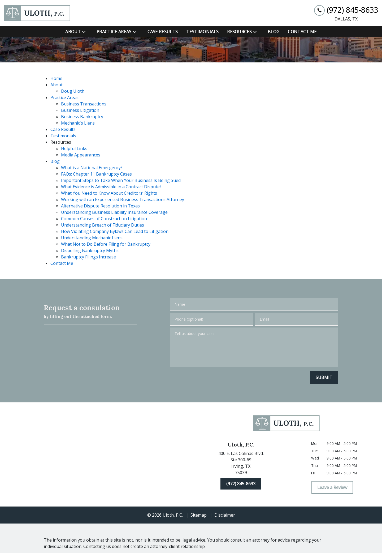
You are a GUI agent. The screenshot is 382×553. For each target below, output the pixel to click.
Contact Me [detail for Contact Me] (61, 263)
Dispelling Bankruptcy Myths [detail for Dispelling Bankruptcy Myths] (90, 250)
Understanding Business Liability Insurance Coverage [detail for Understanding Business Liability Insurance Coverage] (114, 212)
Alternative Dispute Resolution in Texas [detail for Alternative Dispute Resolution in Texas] (100, 206)
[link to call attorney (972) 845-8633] (346, 10)
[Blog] (273, 31)
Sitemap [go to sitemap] (198, 515)
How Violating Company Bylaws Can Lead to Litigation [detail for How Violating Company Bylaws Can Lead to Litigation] (114, 231)
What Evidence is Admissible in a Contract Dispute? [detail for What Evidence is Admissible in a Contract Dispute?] (111, 187)
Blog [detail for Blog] (55, 161)
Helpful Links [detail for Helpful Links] (74, 148)
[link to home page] (37, 13)
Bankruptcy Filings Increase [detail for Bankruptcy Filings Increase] (88, 257)
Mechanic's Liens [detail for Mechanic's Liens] (78, 123)
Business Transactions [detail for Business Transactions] (83, 104)
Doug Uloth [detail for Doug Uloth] (72, 91)
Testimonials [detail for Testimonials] (63, 136)
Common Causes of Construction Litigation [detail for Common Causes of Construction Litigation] (104, 219)
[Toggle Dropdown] (85, 31)
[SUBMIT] (324, 377)
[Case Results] (162, 31)
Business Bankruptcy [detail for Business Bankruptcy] (82, 117)
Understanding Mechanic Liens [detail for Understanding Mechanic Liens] (92, 238)
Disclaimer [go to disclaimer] (224, 515)
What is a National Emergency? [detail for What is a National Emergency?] (92, 168)
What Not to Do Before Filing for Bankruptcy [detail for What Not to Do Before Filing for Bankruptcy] (105, 244)
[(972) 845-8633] (240, 484)
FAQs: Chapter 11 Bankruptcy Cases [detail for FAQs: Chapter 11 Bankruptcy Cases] (96, 174)
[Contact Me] (302, 31)
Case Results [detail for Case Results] (63, 129)
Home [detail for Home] (56, 78)
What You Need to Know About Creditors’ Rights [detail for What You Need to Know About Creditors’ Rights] (109, 193)
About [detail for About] (56, 85)
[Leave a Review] (332, 487)
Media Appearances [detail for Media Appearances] (80, 155)
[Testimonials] (202, 31)
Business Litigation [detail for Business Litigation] (80, 110)
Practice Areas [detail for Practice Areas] (64, 97)
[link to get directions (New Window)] (240, 464)
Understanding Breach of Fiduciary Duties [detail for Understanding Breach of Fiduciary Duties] (102, 225)
